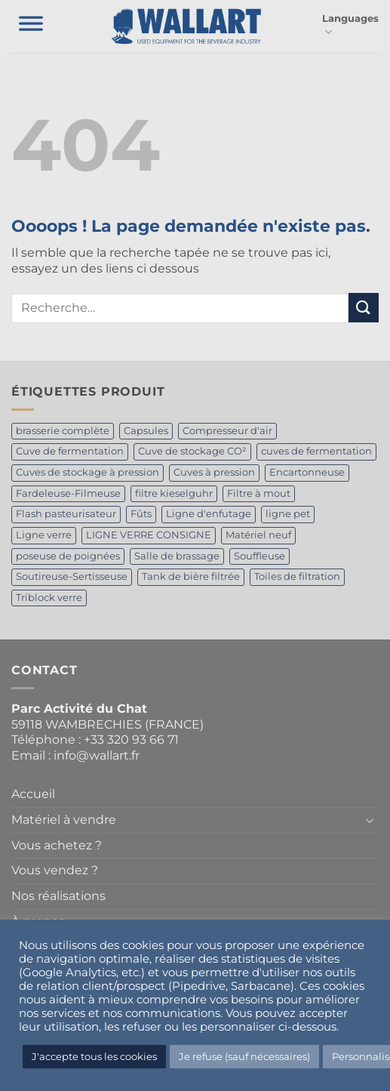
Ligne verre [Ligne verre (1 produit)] (44, 535)
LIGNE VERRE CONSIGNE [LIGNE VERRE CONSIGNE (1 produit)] (148, 535)
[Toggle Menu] (31, 26)
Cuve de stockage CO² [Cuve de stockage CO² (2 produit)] (192, 451)
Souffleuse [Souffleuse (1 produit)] (259, 556)
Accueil (33, 794)
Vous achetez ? (56, 845)
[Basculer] (370, 820)
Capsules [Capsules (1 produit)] (146, 430)
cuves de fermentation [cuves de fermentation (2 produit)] (316, 451)
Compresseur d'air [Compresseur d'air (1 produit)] (227, 430)
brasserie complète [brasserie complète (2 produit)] (62, 430)
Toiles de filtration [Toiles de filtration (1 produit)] (297, 576)
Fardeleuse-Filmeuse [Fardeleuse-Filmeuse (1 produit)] (68, 493)
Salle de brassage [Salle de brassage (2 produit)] (177, 556)
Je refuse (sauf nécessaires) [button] (244, 1056)
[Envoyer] (364, 307)
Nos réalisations (58, 896)
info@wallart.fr (97, 755)
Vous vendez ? (54, 870)
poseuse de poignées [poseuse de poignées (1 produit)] (68, 556)
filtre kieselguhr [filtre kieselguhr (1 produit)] (174, 493)
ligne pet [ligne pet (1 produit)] (288, 513)
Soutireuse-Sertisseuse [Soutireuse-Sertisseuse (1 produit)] (71, 576)
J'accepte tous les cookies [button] (94, 1056)
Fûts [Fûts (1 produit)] (141, 513)
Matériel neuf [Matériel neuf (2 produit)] (258, 535)
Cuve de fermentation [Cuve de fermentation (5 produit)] (70, 451)
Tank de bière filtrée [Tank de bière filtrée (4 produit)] (191, 576)
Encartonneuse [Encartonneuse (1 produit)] (307, 472)
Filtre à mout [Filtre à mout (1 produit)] (258, 493)
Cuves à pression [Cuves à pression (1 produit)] (214, 472)
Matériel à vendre (63, 819)
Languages (350, 26)
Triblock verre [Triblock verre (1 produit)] (49, 597)
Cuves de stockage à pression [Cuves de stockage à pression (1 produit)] (87, 472)
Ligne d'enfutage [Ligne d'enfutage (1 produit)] (208, 513)
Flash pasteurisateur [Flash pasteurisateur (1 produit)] (66, 513)
